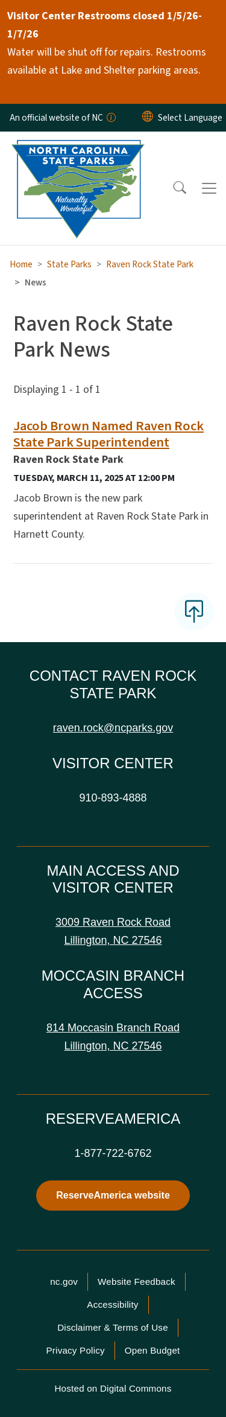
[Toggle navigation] (209, 188)
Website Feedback (136, 1281)
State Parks (69, 264)
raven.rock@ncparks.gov (113, 728)
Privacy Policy (75, 1350)
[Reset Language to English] (147, 118)
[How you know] (110, 118)
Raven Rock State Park (149, 264)
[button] (171, 188)
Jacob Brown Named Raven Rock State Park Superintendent (108, 434)
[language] (190, 118)
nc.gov (64, 1281)
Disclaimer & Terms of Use (112, 1327)
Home (21, 264)
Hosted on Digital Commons (112, 1388)
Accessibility (112, 1304)
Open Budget (152, 1350)
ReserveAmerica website (113, 1195)
